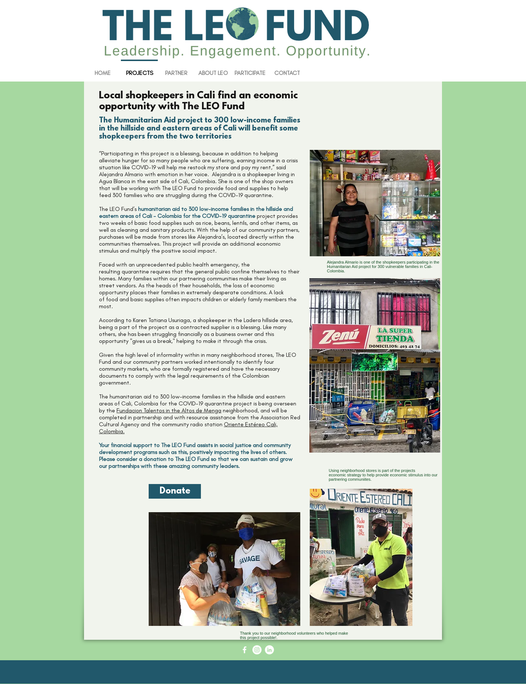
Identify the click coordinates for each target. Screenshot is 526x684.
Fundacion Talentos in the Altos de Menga (169, 410)
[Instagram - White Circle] (257, 649)
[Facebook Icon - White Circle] (244, 649)
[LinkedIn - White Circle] (269, 649)
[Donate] (175, 491)
